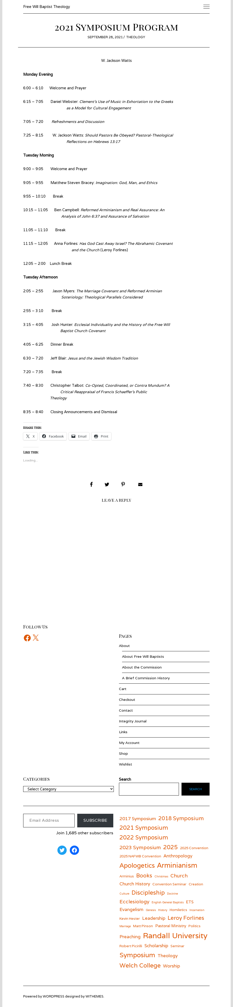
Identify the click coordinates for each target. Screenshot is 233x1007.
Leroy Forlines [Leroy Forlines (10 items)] (186, 917)
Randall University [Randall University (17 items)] (175, 935)
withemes (94, 996)
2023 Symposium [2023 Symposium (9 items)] (140, 847)
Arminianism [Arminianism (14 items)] (177, 865)
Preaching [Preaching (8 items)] (130, 937)
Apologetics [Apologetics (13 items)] (137, 865)
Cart (122, 688)
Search (195, 789)
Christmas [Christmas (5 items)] (161, 876)
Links (123, 732)
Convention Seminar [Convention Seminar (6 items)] (169, 884)
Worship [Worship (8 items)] (171, 966)
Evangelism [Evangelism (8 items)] (131, 909)
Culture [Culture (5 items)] (124, 893)
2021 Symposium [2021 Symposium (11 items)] (143, 827)
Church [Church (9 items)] (179, 875)
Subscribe (95, 820)
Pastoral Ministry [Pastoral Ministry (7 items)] (170, 925)
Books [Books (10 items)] (144, 875)
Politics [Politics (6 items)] (194, 926)
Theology (135, 37)
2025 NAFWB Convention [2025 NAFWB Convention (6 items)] (140, 856)
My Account (129, 742)
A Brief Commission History (146, 678)
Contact (126, 710)
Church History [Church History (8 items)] (134, 884)
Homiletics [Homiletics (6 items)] (178, 909)
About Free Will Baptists (143, 656)
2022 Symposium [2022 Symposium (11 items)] (143, 837)
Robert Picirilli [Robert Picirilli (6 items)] (130, 946)
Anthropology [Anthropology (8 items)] (177, 856)
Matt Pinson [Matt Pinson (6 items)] (143, 926)
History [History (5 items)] (162, 910)
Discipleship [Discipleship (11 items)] (148, 892)
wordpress (53, 996)
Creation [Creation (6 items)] (196, 884)
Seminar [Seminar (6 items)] (177, 946)
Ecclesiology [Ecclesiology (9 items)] (134, 901)
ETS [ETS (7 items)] (190, 901)
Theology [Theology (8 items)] (168, 955)
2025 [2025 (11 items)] (170, 847)
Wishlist (125, 764)
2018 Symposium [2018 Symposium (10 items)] (181, 818)
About (124, 645)
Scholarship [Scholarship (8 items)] (156, 945)
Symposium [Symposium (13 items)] (137, 955)
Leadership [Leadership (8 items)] (153, 918)
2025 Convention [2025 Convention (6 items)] (194, 848)
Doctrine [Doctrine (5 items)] (172, 893)
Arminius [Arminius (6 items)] (126, 876)
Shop (123, 753)
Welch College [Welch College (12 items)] (140, 965)
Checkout (127, 699)
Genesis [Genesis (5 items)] (151, 910)
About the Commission (142, 667)
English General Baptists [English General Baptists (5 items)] (168, 902)
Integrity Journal (132, 721)
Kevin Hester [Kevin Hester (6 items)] (129, 918)
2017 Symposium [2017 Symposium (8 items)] (137, 818)
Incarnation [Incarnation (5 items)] (196, 910)
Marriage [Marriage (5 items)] (125, 926)
